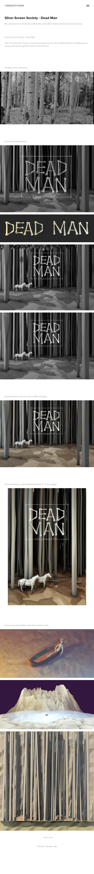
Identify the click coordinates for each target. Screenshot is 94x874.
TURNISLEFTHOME (14, 5)
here (44, 396)
